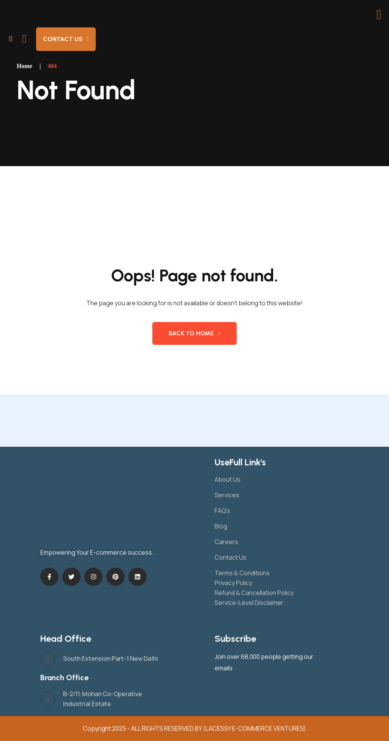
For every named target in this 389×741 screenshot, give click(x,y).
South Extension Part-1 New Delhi (110, 658)
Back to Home (191, 333)
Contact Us (62, 39)
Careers (226, 542)
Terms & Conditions (242, 573)
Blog (221, 526)
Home (24, 66)
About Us (227, 479)
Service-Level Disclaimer (249, 602)
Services (227, 495)
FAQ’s (222, 510)
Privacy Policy (233, 583)
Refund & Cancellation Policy (254, 593)
